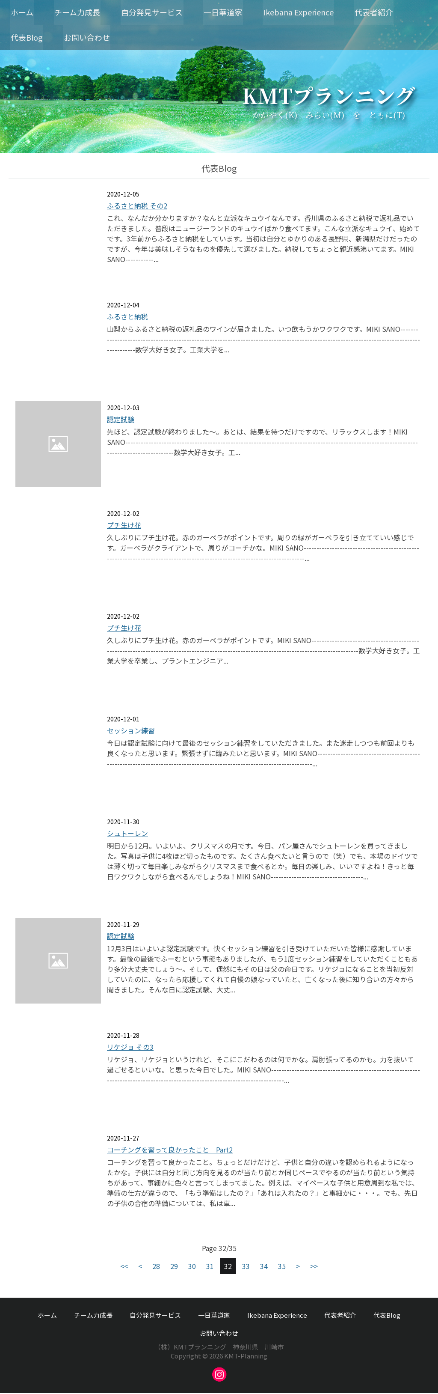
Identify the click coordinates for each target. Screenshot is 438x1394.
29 (174, 1267)
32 (228, 1267)
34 (264, 1267)
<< (124, 1267)
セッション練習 (131, 732)
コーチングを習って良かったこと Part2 (170, 1151)
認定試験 (120, 420)
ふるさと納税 (127, 318)
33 (246, 1267)
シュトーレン (127, 834)
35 (282, 1267)
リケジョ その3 (130, 1048)
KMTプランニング (328, 96)
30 (192, 1267)
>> (314, 1267)
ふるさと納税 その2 (137, 207)
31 (210, 1267)
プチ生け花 (124, 526)
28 (156, 1267)
